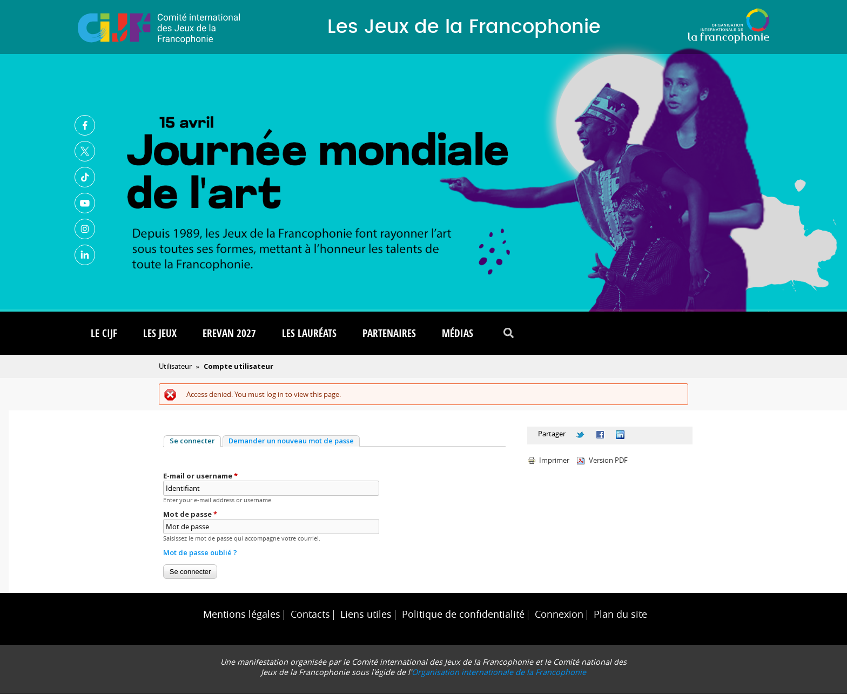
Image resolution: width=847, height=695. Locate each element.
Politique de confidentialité (463, 615)
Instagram (85, 229)
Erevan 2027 (229, 334)
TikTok (85, 177)
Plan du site (620, 615)
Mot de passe (190, 515)
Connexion (559, 615)
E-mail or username (200, 477)
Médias (457, 334)
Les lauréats (309, 334)
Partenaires (389, 334)
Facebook (85, 126)
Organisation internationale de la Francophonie (499, 673)
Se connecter (195, 442)
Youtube (85, 203)
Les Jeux (160, 334)
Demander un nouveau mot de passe (291, 442)
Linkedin (85, 255)
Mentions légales (241, 615)
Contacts (310, 615)
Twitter (85, 151)
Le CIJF (104, 334)
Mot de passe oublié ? (200, 553)
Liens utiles (366, 615)
